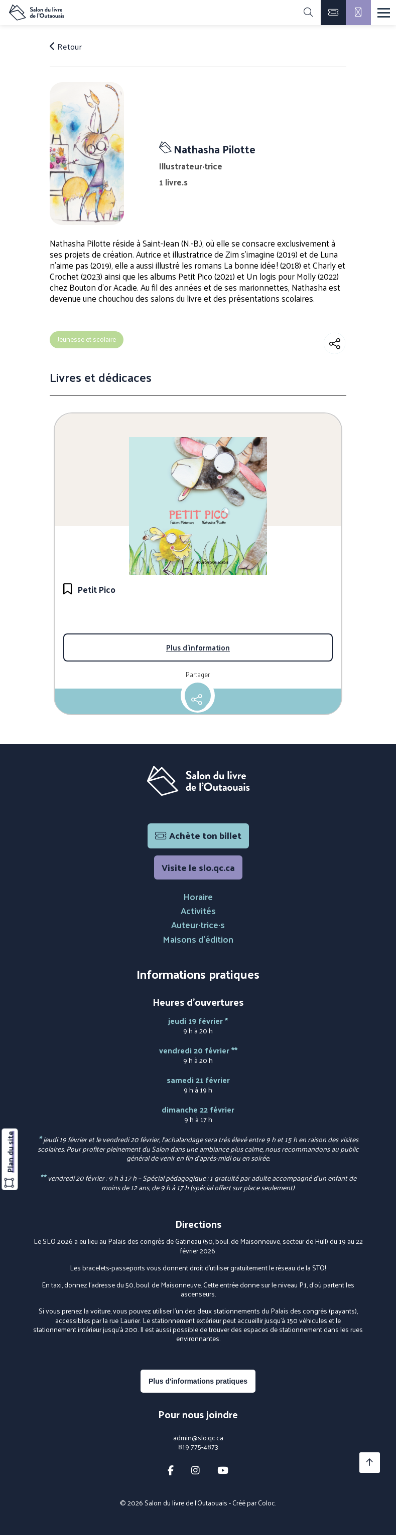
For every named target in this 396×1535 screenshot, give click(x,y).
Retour (66, 46)
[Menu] (383, 13)
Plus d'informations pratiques (198, 1381)
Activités (198, 910)
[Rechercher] (308, 12)
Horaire (198, 896)
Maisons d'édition (198, 939)
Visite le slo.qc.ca (198, 867)
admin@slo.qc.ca (198, 1437)
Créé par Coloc (253, 1502)
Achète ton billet (198, 835)
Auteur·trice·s (198, 924)
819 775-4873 (198, 1446)
